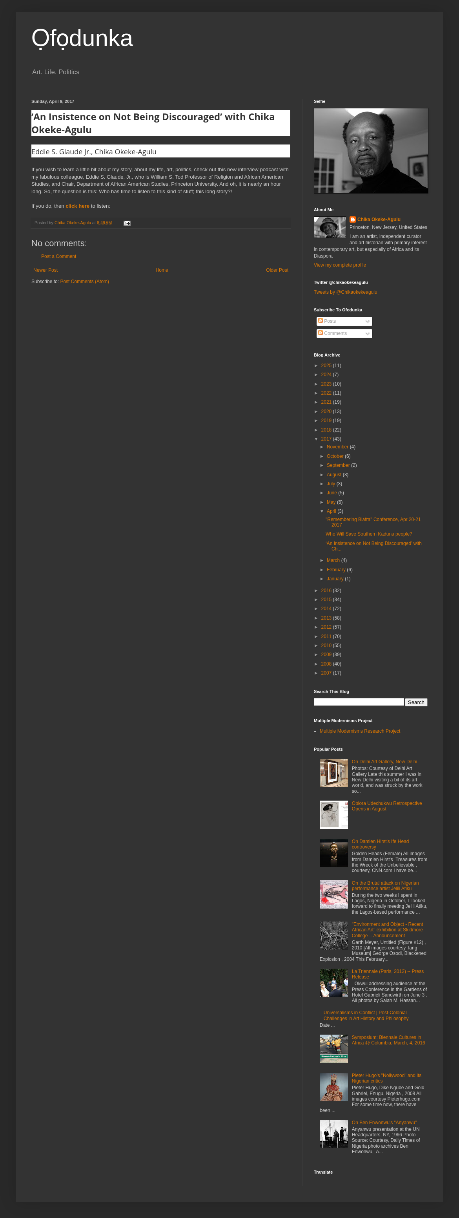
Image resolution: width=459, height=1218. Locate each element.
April (332, 511)
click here (77, 206)
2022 (327, 393)
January (336, 579)
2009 (327, 654)
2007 (327, 673)
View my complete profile (340, 265)
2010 (327, 645)
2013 (327, 618)
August (335, 474)
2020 (327, 411)
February (337, 569)
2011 (327, 636)
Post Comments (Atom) (84, 281)
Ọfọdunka (82, 38)
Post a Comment (58, 256)
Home (162, 270)
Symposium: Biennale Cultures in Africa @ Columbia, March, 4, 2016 (388, 1040)
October (336, 456)
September (339, 465)
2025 (327, 365)
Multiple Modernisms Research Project (360, 731)
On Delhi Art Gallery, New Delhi (384, 761)
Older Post (277, 270)
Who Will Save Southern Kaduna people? (369, 534)
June (332, 493)
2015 (327, 599)
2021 (327, 402)
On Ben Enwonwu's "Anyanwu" (384, 1122)
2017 (327, 439)
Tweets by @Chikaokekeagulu (345, 292)
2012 (327, 627)
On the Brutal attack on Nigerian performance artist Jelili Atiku (385, 885)
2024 (327, 374)
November (338, 447)
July (332, 483)
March (334, 560)
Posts (327, 321)
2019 (327, 420)
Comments (332, 333)
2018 (327, 430)
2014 (327, 608)
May (332, 502)
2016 (327, 590)
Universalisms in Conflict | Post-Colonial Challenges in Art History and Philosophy (366, 1015)
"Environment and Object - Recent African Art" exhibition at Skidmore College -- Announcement (387, 930)
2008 (327, 664)
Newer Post (45, 270)
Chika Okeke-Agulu (379, 219)
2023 (327, 384)
